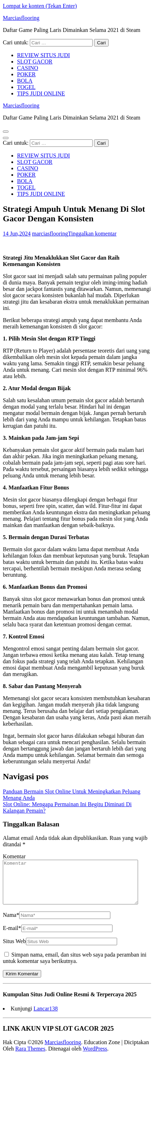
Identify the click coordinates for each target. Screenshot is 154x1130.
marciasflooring (50, 234)
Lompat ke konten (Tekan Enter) (40, 6)
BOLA (25, 81)
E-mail (12, 937)
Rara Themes (30, 1057)
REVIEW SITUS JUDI (43, 55)
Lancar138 (45, 1017)
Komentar (14, 856)
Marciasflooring (21, 18)
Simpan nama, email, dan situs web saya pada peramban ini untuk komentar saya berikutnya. (75, 966)
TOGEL (26, 87)
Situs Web (14, 950)
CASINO (27, 68)
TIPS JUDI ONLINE (41, 93)
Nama (11, 923)
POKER (26, 74)
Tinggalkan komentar (92, 234)
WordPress (95, 1057)
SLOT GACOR (35, 62)
